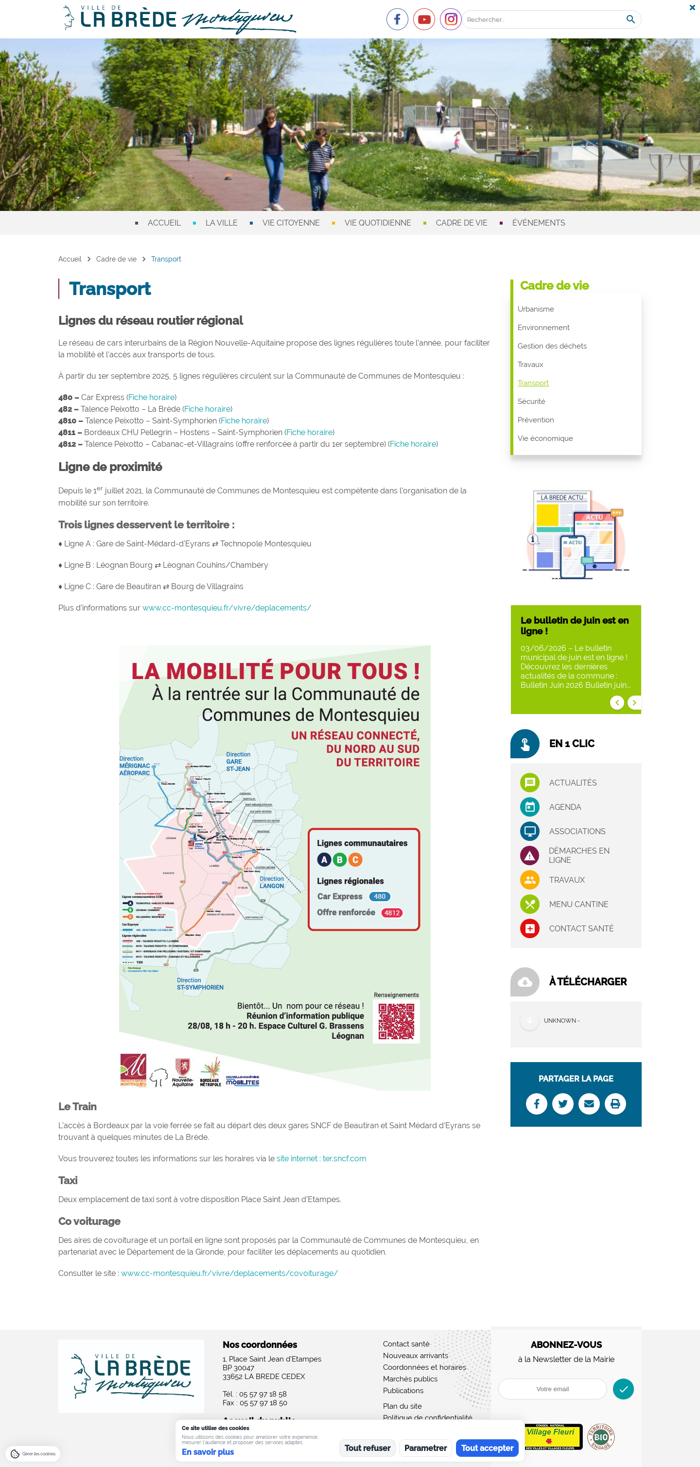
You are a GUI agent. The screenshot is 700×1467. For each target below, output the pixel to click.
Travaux (530, 364)
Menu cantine (579, 904)
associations (577, 831)
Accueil (164, 222)
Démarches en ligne (579, 855)
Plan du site (402, 1406)
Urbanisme (536, 309)
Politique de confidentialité (427, 1418)
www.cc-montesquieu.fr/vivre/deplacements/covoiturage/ (229, 1273)
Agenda (565, 807)
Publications (403, 1390)
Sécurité (531, 401)
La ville (222, 222)
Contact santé (581, 928)
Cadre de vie (462, 222)
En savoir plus (208, 1452)
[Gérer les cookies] (33, 1454)
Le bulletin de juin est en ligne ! (575, 625)
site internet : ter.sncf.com (322, 1158)
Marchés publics (410, 1379)
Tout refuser (367, 1448)
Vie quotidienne (378, 222)
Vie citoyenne (291, 222)
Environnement (544, 327)
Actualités (573, 782)
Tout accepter (487, 1448)
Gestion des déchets (552, 346)
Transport (533, 383)
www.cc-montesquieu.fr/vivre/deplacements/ (227, 607)
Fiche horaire (151, 397)
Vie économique (545, 438)
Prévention (536, 420)
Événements (538, 222)
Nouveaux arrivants (415, 1355)
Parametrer (425, 1448)
